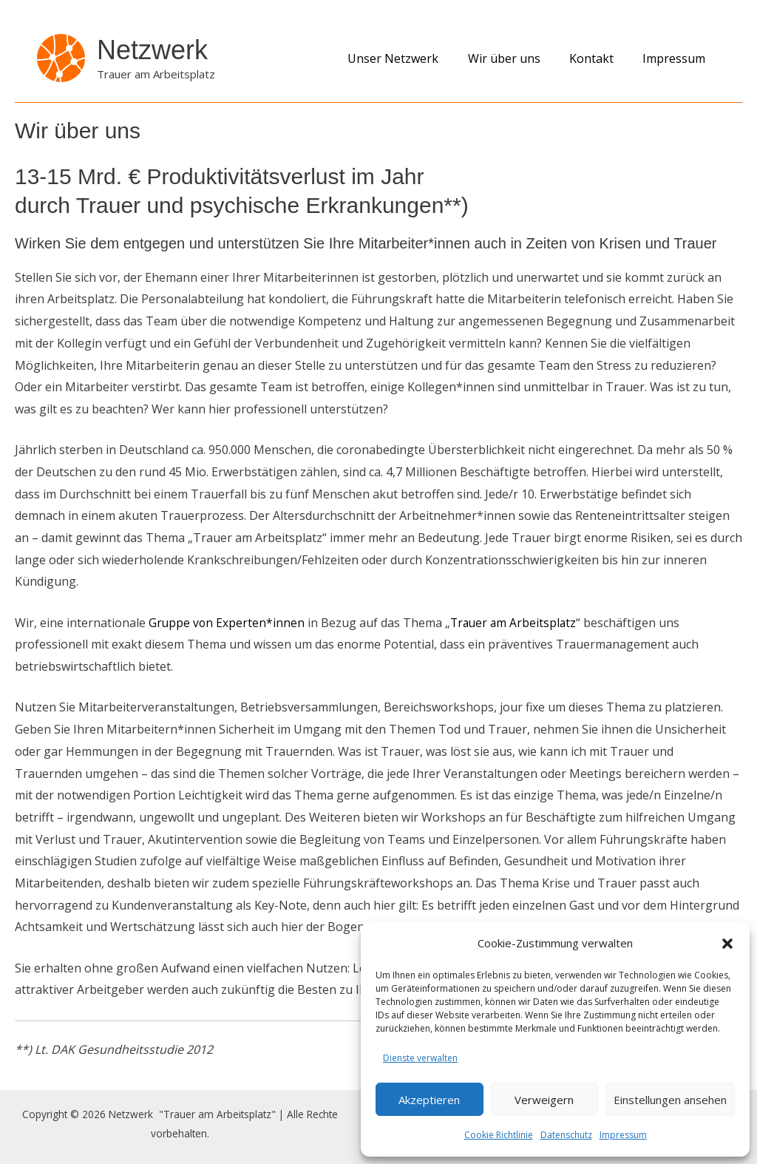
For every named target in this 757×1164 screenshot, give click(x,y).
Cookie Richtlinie (498, 1135)
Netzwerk (152, 50)
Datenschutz (566, 1135)
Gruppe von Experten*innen (227, 623)
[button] (727, 943)
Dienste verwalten (420, 1058)
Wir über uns (517, 58)
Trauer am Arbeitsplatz (516, 623)
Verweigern (544, 1099)
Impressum (623, 1135)
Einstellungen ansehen (670, 1099)
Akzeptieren (429, 1099)
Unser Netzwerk (412, 58)
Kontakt (599, 58)
